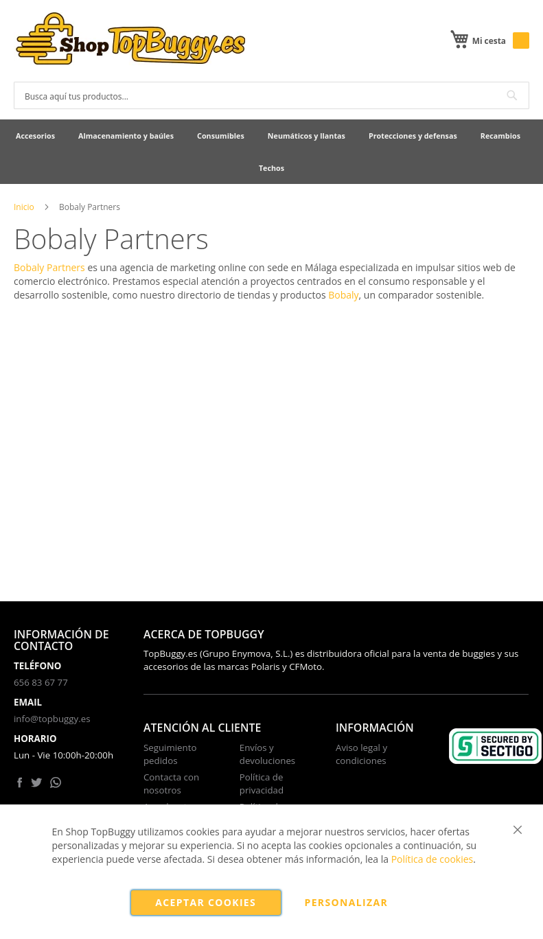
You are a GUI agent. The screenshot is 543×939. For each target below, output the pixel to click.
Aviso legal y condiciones (361, 754)
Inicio (24, 207)
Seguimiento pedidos (170, 754)
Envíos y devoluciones (267, 754)
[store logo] (130, 39)
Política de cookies (432, 859)
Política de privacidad (262, 783)
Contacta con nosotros (171, 783)
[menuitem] (35, 135)
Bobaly (343, 294)
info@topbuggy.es (52, 718)
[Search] (512, 95)
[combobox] (271, 95)
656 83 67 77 (41, 682)
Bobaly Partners (49, 267)
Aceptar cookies (205, 902)
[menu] (271, 151)
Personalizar (347, 902)
